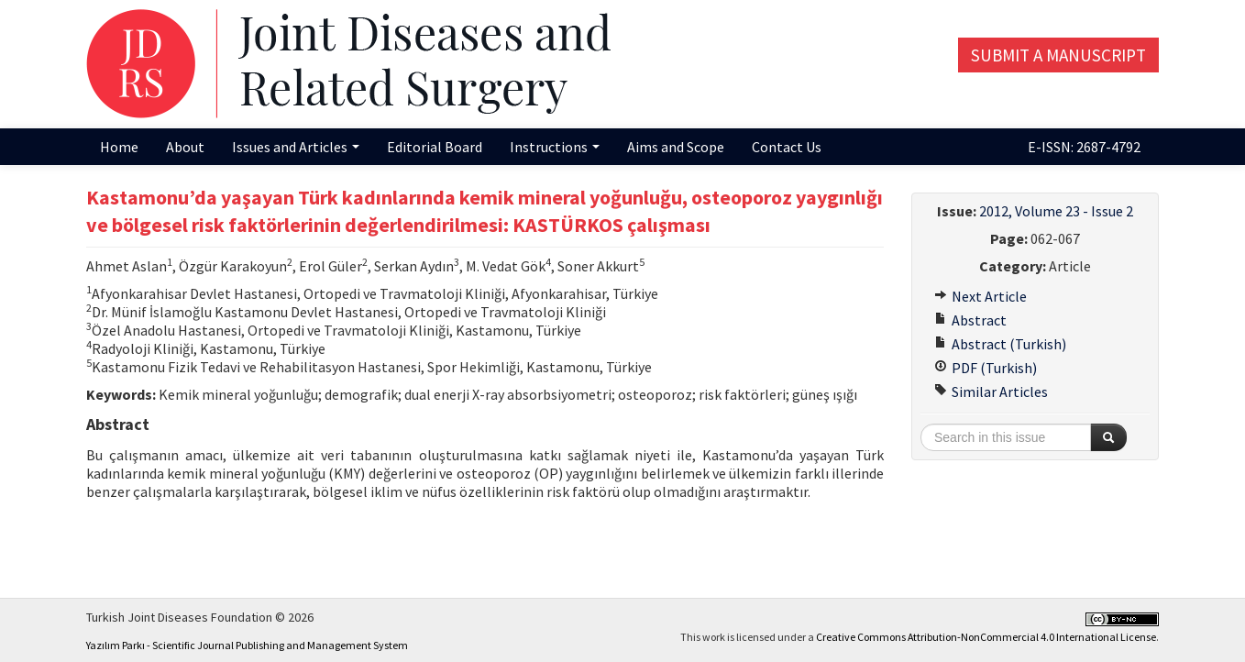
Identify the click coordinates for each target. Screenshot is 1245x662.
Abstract (970, 320)
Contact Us (786, 147)
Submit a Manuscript (1058, 55)
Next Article (980, 296)
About (185, 147)
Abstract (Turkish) (1000, 344)
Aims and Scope (675, 147)
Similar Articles (991, 391)
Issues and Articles (295, 147)
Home (119, 147)
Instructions (555, 147)
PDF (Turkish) (985, 368)
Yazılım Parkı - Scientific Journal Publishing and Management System (247, 645)
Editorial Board (434, 147)
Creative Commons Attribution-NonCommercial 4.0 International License (986, 637)
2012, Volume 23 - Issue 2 (1056, 211)
